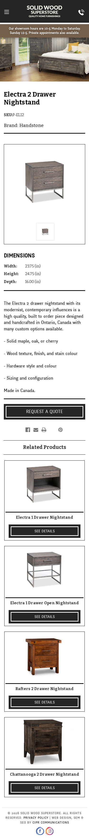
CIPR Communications (51, 822)
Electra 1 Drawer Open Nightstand (44, 603)
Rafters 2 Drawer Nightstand (44, 689)
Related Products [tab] (44, 447)
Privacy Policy (35, 818)
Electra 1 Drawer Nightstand (44, 517)
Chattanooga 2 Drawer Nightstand (44, 774)
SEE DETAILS (44, 531)
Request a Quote (44, 411)
